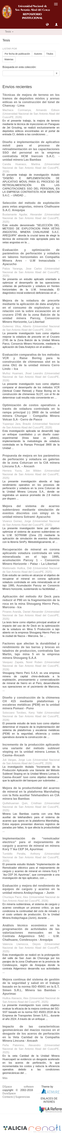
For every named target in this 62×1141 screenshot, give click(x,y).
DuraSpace (9, 1093)
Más (4, 1078)
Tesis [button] (9, 31)
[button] (47, 24)
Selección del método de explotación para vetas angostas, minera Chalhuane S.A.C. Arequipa (31, 206)
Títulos (49, 53)
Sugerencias (22, 1096)
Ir (56, 73)
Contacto (7, 1096)
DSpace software (18, 1086)
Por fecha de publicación (17, 53)
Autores (38, 53)
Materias (8, 59)
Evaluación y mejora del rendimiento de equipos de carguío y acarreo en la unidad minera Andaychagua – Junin (31, 889)
